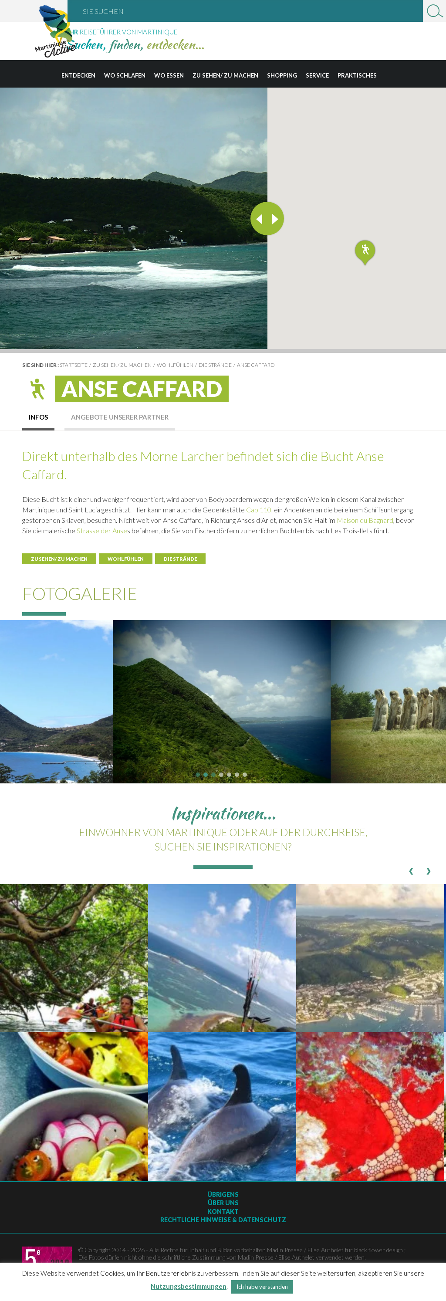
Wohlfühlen (175, 365)
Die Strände (215, 365)
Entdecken (78, 75)
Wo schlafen (124, 75)
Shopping (282, 75)
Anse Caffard (256, 365)
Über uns (223, 1202)
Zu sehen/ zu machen (225, 75)
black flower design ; (379, 1250)
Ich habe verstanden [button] (262, 1286)
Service (317, 75)
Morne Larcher (182, 456)
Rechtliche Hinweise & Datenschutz (223, 1219)
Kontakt (223, 1211)
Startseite (74, 365)
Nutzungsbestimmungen (188, 1286)
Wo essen (169, 75)
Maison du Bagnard (365, 520)
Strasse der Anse (102, 530)
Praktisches (357, 75)
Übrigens (223, 1194)
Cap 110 (258, 509)
